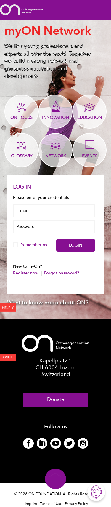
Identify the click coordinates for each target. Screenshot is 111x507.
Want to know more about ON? (48, 302)
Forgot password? (61, 273)
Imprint (31, 503)
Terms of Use (51, 503)
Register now (26, 273)
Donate (55, 399)
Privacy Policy (76, 503)
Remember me (31, 245)
